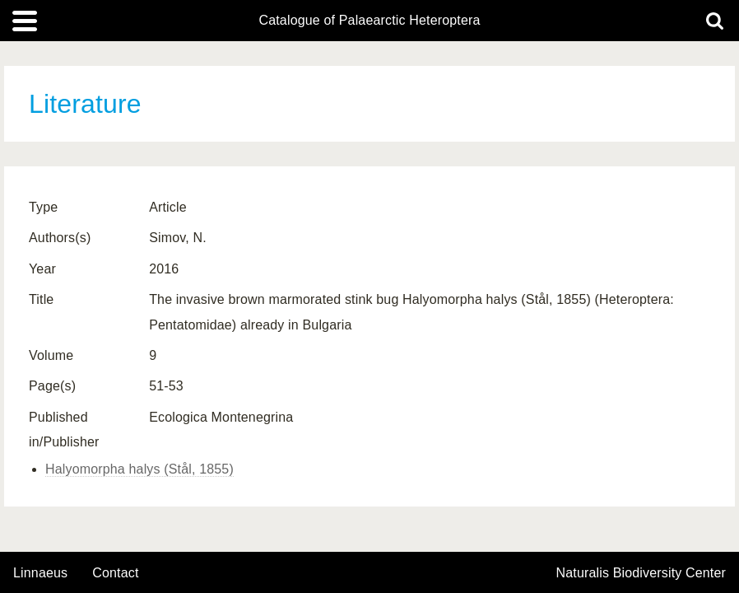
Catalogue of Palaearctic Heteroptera (369, 20)
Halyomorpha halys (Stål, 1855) (139, 469)
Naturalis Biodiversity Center (641, 573)
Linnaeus (40, 573)
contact (115, 573)
